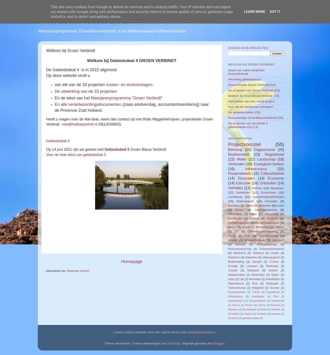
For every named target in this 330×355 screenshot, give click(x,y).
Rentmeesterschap (239, 249)
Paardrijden (273, 279)
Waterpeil (253, 270)
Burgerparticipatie (267, 222)
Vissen (275, 253)
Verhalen (235, 188)
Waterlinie (251, 257)
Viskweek (262, 313)
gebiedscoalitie (251, 318)
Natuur (279, 227)
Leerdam (251, 266)
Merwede (255, 279)
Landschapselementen (268, 197)
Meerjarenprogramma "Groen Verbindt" (126, 98)
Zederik (273, 270)
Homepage (131, 261)
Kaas (231, 279)
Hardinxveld (277, 300)
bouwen (276, 313)
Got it (275, 12)
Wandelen (277, 188)
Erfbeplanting (235, 296)
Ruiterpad (272, 266)
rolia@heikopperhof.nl (79, 124)
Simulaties (233, 313)
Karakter (234, 205)
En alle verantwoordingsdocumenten (88, 104)
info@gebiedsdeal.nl (201, 332)
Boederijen (258, 274)
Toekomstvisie (236, 287)
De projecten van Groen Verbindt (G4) (254, 90)
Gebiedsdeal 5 (58, 141)
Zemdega (173, 343)
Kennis (254, 218)
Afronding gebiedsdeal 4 (244, 79)
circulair (274, 287)
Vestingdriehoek (266, 210)
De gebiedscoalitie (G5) (244, 112)
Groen (232, 227)
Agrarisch (278, 240)
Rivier (232, 236)
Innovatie (271, 201)
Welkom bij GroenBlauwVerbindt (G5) (253, 96)
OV (236, 231)
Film (275, 296)
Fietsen (257, 188)
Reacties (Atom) (78, 271)
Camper (257, 261)
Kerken (249, 305)
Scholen (275, 309)
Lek (241, 279)
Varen (249, 205)
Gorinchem (268, 192)
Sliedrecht (239, 253)
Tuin (247, 236)
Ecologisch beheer (268, 164)
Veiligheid (258, 287)
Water (242, 159)
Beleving (235, 149)
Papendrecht (236, 283)
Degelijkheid (273, 292)
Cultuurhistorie (272, 173)
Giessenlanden (258, 300)
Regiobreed (274, 154)
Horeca (236, 305)
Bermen (240, 244)
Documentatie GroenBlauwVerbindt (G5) (255, 118)
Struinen (272, 218)
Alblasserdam (236, 274)
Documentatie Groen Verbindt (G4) (252, 85)
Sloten (239, 210)
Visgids (248, 313)
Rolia (264, 309)
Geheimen (243, 192)
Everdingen (258, 296)
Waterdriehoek (255, 240)
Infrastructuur (256, 169)
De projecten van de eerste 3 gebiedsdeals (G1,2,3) (248, 125)
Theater (233, 270)
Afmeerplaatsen (239, 222)
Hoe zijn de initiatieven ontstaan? (250, 107)
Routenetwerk (239, 173)
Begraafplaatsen (237, 292)
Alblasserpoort (271, 257)
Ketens (262, 305)
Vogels (232, 240)
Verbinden (236, 164)
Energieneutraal (267, 244)
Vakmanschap (268, 236)
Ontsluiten (268, 183)
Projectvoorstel (244, 144)
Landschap (266, 159)
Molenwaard (244, 201)
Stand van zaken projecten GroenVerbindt (246, 72)
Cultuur (256, 292)
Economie (276, 178)
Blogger (219, 343)
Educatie (243, 183)
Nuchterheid (249, 309)
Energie (233, 266)
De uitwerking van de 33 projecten (86, 91)
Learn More (254, 12)
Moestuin (233, 309)
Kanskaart (235, 218)
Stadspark (272, 283)
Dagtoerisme (264, 149)
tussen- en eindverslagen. (130, 84)
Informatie (235, 214)
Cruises (274, 261)
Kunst (246, 227)
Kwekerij (275, 305)
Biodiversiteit (238, 154)
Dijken (275, 274)
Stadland (258, 253)
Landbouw (235, 197)
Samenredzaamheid (271, 249)
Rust (255, 283)
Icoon (280, 205)
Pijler (253, 214)
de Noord (233, 318)
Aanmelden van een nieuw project (251, 101)
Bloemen (265, 205)
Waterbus (234, 257)
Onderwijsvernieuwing (263, 231)
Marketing (262, 227)
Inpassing (271, 214)
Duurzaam (246, 178)
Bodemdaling (236, 261)
